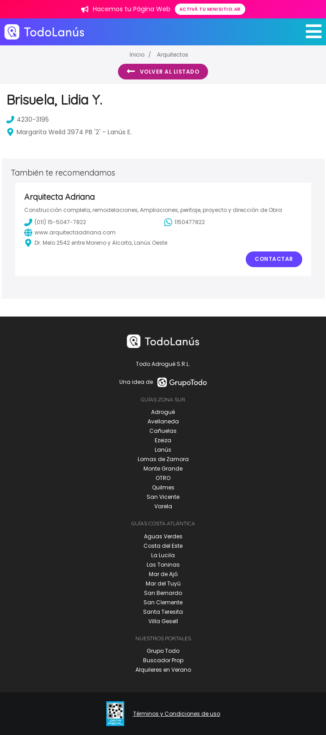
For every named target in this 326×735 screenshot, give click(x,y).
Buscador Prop (163, 660)
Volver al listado (163, 71)
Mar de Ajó (163, 574)
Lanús (163, 449)
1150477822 (184, 222)
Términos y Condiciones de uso (176, 713)
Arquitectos (172, 54)
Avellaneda (163, 421)
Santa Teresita (163, 612)
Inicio (137, 54)
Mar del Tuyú (163, 583)
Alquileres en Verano (163, 669)
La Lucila (163, 555)
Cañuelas (163, 431)
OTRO (163, 478)
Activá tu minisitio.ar (210, 9)
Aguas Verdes (163, 536)
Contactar (274, 259)
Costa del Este (163, 546)
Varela (163, 506)
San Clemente (163, 602)
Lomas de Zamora (163, 459)
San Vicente (163, 497)
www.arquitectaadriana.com (70, 233)
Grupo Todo (163, 651)
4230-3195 (27, 119)
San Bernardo (163, 593)
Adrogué (163, 412)
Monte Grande (163, 468)
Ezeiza (163, 440)
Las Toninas (163, 564)
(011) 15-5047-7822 (55, 222)
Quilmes (163, 487)
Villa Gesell (163, 621)
